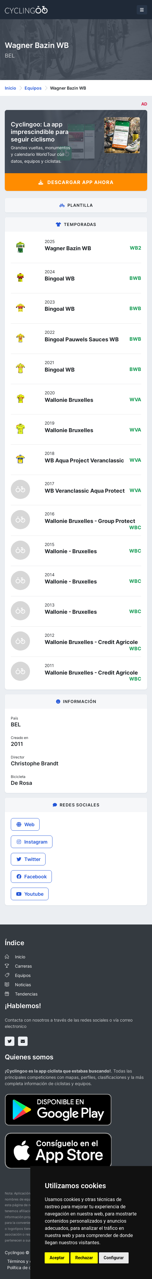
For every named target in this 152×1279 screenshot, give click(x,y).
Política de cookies (25, 1267)
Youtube (29, 894)
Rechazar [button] (84, 1257)
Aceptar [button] (56, 1257)
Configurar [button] (114, 1257)
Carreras (23, 966)
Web (25, 824)
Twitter (28, 859)
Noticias (23, 984)
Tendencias (26, 993)
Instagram (31, 842)
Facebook (31, 877)
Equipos (33, 88)
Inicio (10, 88)
